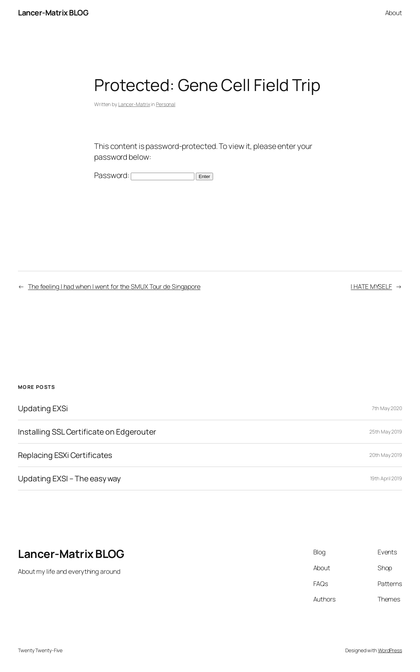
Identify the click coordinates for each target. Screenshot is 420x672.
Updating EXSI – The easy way (69, 478)
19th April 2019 (386, 478)
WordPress (390, 650)
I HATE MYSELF (371, 286)
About (393, 12)
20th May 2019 (385, 454)
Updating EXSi (43, 408)
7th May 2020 (387, 408)
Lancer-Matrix (134, 104)
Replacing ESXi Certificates (65, 455)
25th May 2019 (385, 431)
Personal (165, 104)
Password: (144, 175)
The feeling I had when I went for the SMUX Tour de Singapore (114, 286)
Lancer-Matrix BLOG (53, 12)
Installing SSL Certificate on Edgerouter (87, 431)
